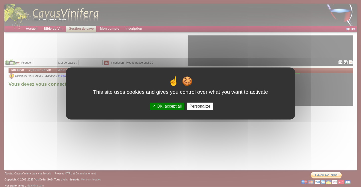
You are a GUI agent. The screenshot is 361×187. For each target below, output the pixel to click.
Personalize (200, 106)
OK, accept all (167, 106)
